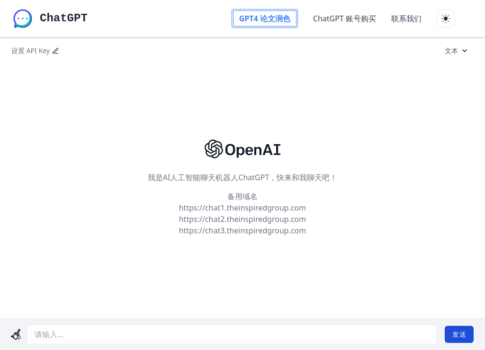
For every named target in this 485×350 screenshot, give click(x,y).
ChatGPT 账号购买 (344, 18)
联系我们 (406, 18)
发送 (459, 334)
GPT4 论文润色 (264, 18)
